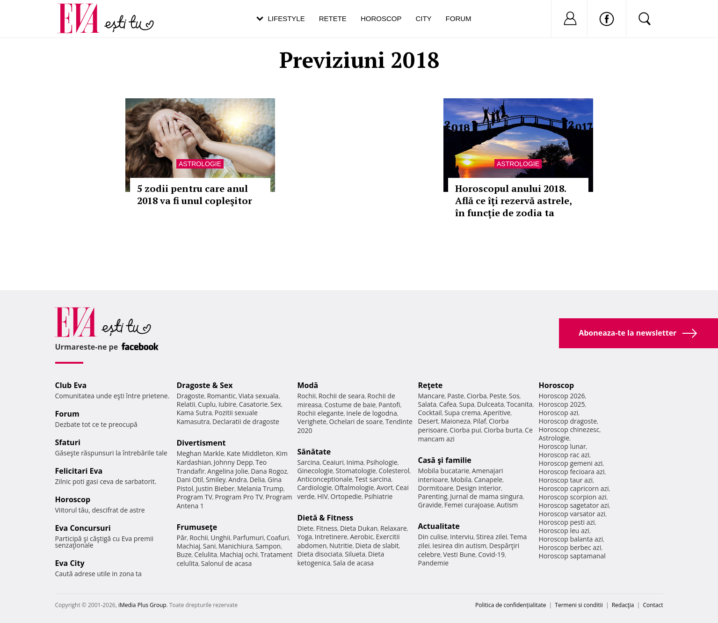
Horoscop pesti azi (567, 522)
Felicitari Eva (79, 471)
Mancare (431, 395)
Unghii (220, 537)
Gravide (430, 504)
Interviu (461, 536)
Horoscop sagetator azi (574, 505)
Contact (653, 605)
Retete (333, 18)
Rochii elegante (320, 413)
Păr (182, 537)
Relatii (186, 404)
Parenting (433, 496)
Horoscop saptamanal (572, 555)
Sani (209, 546)
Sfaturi (67, 442)
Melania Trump (260, 488)
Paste (455, 395)
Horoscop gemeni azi (571, 463)
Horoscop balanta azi (571, 539)
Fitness (327, 528)
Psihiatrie (378, 496)
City (423, 18)
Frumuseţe (197, 527)
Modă (308, 385)
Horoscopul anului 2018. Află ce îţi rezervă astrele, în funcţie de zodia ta (513, 200)
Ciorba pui (465, 429)
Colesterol (393, 470)
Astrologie (200, 164)
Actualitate (439, 526)
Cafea (448, 404)
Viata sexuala (259, 395)
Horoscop (381, 18)
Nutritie (341, 545)
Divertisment (201, 443)
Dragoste (190, 395)
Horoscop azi (559, 412)
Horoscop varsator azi (572, 513)
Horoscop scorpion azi (573, 496)
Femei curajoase (469, 504)
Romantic (221, 395)
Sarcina (308, 462)
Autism (507, 504)
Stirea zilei (491, 536)
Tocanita (520, 404)
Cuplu (207, 404)
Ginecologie (315, 470)
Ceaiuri (333, 462)
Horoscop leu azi (564, 530)
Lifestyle (286, 18)
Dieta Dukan (358, 528)
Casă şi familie (444, 460)
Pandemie (433, 562)
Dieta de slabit (377, 545)
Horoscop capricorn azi (574, 488)
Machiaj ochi (239, 554)
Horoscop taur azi (566, 480)
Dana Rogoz (269, 471)
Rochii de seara (342, 395)
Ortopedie (346, 496)
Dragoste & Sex (205, 385)
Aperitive (496, 412)
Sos (514, 395)
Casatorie (253, 404)
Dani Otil (190, 479)
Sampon (268, 546)
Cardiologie (314, 487)
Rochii (198, 537)
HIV (322, 496)
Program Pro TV (239, 496)
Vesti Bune (459, 554)
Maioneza (455, 421)
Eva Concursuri (83, 528)
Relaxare (393, 528)
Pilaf (479, 421)
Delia (257, 479)
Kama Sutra (194, 412)
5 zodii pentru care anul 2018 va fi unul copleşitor (194, 194)
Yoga (304, 536)
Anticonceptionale (325, 479)
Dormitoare (436, 488)
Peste (497, 395)
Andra (237, 479)
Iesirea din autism (459, 545)
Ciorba (477, 395)
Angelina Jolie (227, 471)
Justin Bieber (215, 488)
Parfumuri (248, 537)
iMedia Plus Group (142, 605)
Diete (305, 528)
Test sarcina (373, 479)
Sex (275, 404)
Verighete (311, 421)
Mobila (460, 479)
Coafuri (278, 537)
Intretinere (331, 536)
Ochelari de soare (356, 421)
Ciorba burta (503, 429)
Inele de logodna (371, 413)
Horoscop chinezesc (569, 429)
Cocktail (430, 412)
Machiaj (189, 546)
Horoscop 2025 (562, 404)
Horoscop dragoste (568, 421)
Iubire (227, 404)
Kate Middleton (250, 453)
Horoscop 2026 (562, 395)
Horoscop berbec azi (570, 547)
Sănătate (314, 452)
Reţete (430, 385)
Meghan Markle (201, 453)
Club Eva (71, 385)
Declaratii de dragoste (245, 421)
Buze (184, 554)
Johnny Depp (233, 462)
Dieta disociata (319, 554)
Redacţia (623, 605)
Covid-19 (491, 554)
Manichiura (235, 546)
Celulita (205, 554)
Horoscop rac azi (564, 454)
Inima (355, 462)
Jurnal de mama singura (486, 496)
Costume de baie (350, 404)
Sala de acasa (353, 562)
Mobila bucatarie (444, 470)
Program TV (194, 496)
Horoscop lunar (562, 446)
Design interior (478, 488)
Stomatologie (355, 470)
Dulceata (490, 404)
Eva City (70, 563)
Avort (385, 487)
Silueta (355, 554)
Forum (458, 18)
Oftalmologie (354, 487)
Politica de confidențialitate (510, 605)
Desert (428, 421)
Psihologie (382, 462)
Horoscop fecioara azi (572, 471)
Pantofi (389, 404)
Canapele (488, 479)
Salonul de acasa (226, 563)
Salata (427, 404)
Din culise (433, 536)
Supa (466, 404)
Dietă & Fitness (325, 518)
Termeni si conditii (579, 605)
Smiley (216, 479)
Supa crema (462, 412)
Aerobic (361, 536)
